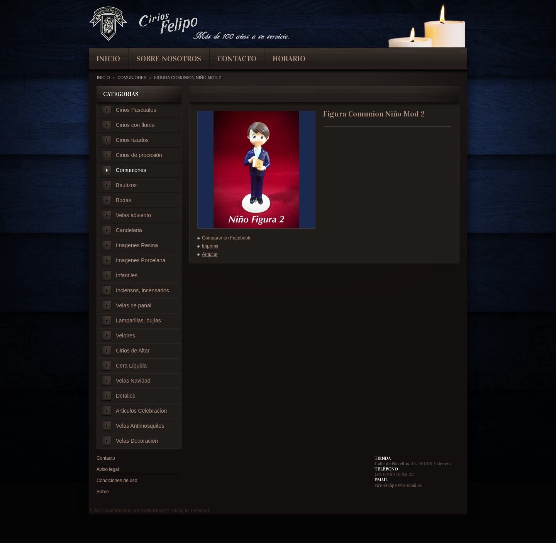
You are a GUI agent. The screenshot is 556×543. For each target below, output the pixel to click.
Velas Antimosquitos (140, 426)
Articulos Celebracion (141, 411)
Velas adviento (133, 215)
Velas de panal (133, 305)
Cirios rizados (132, 140)
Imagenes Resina (137, 245)
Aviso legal (108, 469)
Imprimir (210, 246)
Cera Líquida (131, 366)
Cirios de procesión (139, 155)
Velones (125, 335)
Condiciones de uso (117, 480)
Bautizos (126, 185)
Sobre (103, 491)
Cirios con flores (135, 125)
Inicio (103, 77)
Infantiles (126, 275)
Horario (289, 58)
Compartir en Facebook (226, 238)
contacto (236, 58)
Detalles (126, 396)
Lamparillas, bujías (138, 320)
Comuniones (131, 170)
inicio (108, 58)
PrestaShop (153, 510)
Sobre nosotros (168, 58)
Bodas (123, 200)
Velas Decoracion (137, 441)
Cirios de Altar (132, 350)
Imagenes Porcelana (140, 260)
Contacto (106, 458)
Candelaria (129, 230)
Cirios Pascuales (136, 110)
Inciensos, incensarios (142, 290)
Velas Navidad (133, 381)
